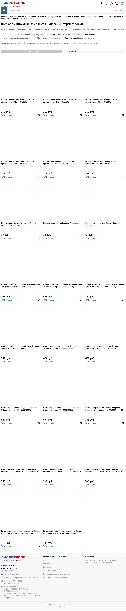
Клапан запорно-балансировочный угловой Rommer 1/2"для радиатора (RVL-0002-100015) (62, 470)
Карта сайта (74, 605)
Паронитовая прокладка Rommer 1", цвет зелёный (102, 224)
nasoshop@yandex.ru (12, 574)
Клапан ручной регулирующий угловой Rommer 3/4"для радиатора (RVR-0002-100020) (20, 347)
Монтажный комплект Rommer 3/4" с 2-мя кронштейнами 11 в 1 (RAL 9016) (60, 101)
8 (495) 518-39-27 (9, 568)
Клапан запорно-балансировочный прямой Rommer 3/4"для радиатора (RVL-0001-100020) (20, 470)
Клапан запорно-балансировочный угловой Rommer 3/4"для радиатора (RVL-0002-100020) (104, 470)
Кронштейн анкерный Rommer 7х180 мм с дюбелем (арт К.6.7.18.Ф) (18, 224)
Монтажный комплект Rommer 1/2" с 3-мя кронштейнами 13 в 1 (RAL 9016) (102, 101)
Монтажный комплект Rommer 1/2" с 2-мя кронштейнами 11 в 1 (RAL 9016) (18, 101)
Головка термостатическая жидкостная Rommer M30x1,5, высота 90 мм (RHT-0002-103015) (62, 532)
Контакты (47, 567)
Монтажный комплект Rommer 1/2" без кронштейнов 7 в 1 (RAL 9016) (59, 162)
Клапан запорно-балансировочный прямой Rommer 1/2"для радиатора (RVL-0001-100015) (104, 409)
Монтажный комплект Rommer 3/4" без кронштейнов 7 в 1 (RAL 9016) (101, 162)
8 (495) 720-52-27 (9, 565)
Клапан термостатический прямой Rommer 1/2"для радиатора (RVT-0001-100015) (60, 347)
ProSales (61, 607)
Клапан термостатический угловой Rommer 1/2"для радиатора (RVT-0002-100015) (19, 409)
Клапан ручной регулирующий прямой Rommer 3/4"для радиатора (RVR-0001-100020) (62, 286)
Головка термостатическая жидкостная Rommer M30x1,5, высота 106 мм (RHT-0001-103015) (20, 532)
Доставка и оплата (50, 564)
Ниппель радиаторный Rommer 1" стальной (61, 223)
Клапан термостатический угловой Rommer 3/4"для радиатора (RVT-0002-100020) (61, 409)
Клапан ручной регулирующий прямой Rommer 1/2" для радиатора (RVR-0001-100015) (20, 286)
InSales (78, 607)
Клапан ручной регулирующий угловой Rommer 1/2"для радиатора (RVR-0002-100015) (104, 286)
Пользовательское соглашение (56, 574)
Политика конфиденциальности (56, 577)
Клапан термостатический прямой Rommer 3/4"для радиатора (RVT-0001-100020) (102, 347)
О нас (45, 560)
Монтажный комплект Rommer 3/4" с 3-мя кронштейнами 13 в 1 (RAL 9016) (18, 162)
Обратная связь (49, 570)
